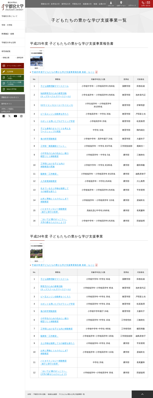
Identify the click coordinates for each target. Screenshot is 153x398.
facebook (4, 116)
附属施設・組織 (12, 34)
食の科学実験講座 (49, 311)
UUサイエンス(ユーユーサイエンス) (57, 105)
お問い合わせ (145, 5)
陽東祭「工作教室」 (50, 174)
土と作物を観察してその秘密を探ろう (58, 343)
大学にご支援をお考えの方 (7, 110)
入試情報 (10, 71)
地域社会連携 (52, 394)
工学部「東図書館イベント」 (54, 146)
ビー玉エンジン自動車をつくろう (56, 297)
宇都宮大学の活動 (39, 394)
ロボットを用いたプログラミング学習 (58, 121)
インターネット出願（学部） (14, 77)
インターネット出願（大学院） (14, 83)
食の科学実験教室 (49, 139)
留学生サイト (6, 104)
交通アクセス (121, 6)
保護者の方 (87, 4)
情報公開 (6, 58)
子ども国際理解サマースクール (55, 86)
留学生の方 (66, 4)
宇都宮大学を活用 (12, 43)
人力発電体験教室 (49, 181)
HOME (29, 394)
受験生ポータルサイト (10, 97)
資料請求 (20, 58)
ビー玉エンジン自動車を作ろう (55, 114)
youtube (15, 116)
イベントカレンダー (14, 66)
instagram (21, 116)
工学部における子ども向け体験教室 (57, 329)
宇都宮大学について (12, 16)
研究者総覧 (6, 51)
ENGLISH (111, 6)
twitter (9, 116)
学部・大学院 (12, 25)
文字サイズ (132, 5)
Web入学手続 (12, 89)
